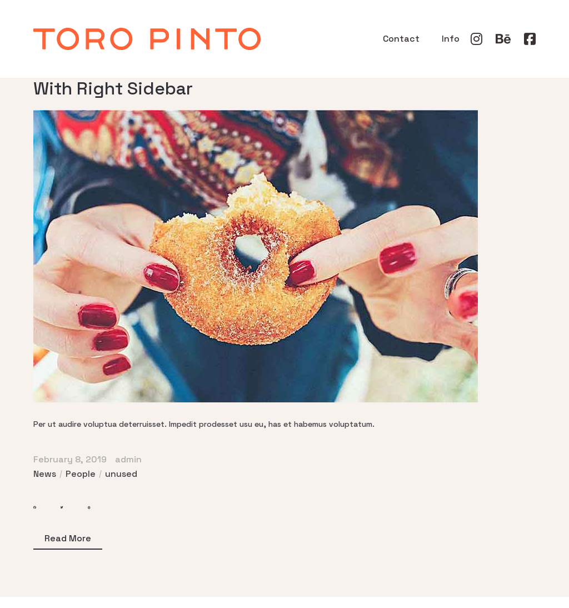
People (81, 474)
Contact (401, 38)
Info (451, 38)
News (44, 474)
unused (121, 474)
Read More (67, 538)
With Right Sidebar (113, 88)
